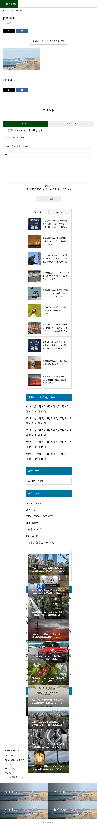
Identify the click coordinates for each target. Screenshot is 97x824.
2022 (28, 406)
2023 (28, 418)
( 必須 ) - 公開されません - (17, 146)
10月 (31, 411)
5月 (53, 406)
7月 (62, 406)
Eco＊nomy (32, 522)
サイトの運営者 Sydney (40, 542)
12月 (43, 411)
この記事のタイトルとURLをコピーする (48, 41)
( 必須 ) (15, 137)
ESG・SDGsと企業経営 (39, 516)
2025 (28, 442)
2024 (28, 430)
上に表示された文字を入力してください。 (48, 188)
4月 (48, 418)
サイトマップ (33, 529)
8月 (67, 406)
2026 (28, 454)
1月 (35, 418)
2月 (39, 418)
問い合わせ (32, 536)
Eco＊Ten (31, 509)
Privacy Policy (33, 503)
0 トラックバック (71, 123)
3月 (44, 418)
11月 (37, 411)
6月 (58, 418)
